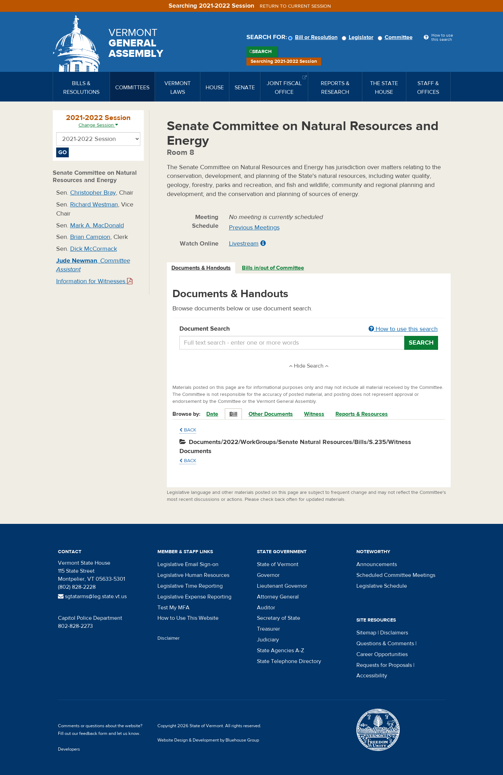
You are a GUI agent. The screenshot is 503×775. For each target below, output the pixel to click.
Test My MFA (173, 607)
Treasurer (268, 628)
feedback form (93, 733)
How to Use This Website (188, 618)
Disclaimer (168, 638)
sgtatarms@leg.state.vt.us (92, 596)
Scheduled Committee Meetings (395, 575)
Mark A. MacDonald (97, 225)
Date (212, 414)
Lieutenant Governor (282, 585)
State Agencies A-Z (280, 650)
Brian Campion (90, 237)
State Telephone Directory (289, 661)
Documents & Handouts (201, 267)
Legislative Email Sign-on (188, 564)
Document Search (308, 329)
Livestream (244, 244)
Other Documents (271, 414)
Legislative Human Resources (193, 575)
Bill (233, 414)
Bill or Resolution (314, 37)
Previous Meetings (254, 228)
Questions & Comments (385, 643)
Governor (268, 575)
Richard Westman (94, 205)
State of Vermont (277, 564)
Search (262, 51)
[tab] (201, 268)
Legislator (358, 37)
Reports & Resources (361, 414)
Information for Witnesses (94, 281)
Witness (314, 414)
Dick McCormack (93, 249)
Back (187, 430)
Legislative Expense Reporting (194, 596)
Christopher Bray (93, 193)
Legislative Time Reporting (190, 585)
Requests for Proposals (384, 665)
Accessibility (371, 675)
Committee (396, 37)
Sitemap (366, 632)
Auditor (266, 607)
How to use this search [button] (403, 329)
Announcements (376, 564)
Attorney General (278, 596)
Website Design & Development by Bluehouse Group (208, 740)
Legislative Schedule (381, 585)
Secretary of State (278, 618)
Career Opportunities (382, 654)
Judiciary (268, 639)
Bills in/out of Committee (273, 267)
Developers (69, 749)
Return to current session (295, 6)
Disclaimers (394, 632)
